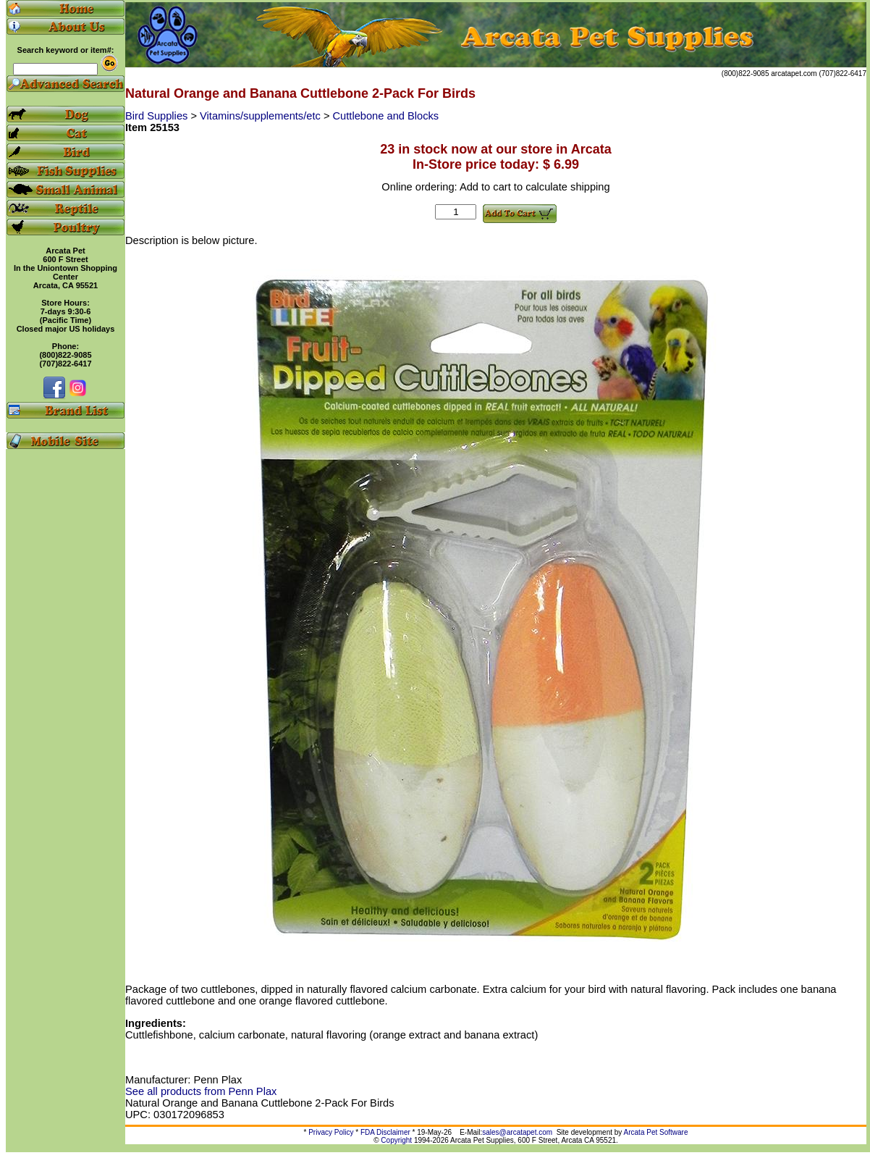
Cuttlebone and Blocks (386, 116)
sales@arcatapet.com (517, 1132)
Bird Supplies (157, 116)
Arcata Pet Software (656, 1132)
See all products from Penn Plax (200, 1091)
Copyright (396, 1140)
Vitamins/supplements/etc (262, 116)
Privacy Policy (330, 1132)
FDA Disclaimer (385, 1132)
